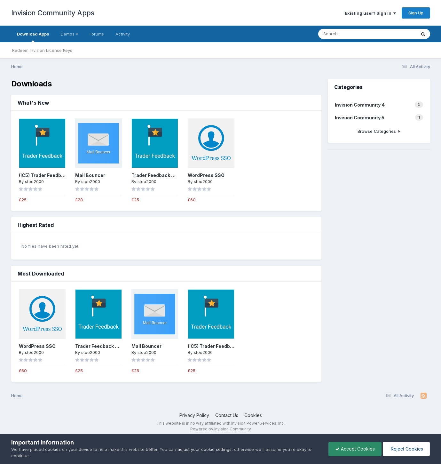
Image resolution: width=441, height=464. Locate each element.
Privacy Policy (194, 415)
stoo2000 (34, 181)
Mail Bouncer (90, 175)
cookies (53, 449)
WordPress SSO (206, 175)
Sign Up (415, 12)
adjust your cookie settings (204, 449)
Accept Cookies (355, 449)
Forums (97, 33)
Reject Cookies (406, 449)
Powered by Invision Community (220, 429)
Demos (69, 33)
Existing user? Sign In (370, 13)
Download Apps (33, 36)
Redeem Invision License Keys (42, 50)
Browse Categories (379, 131)
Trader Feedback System (160, 175)
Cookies (253, 415)
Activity (122, 33)
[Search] (349, 34)
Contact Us (226, 415)
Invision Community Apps (52, 13)
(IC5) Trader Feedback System (53, 175)
